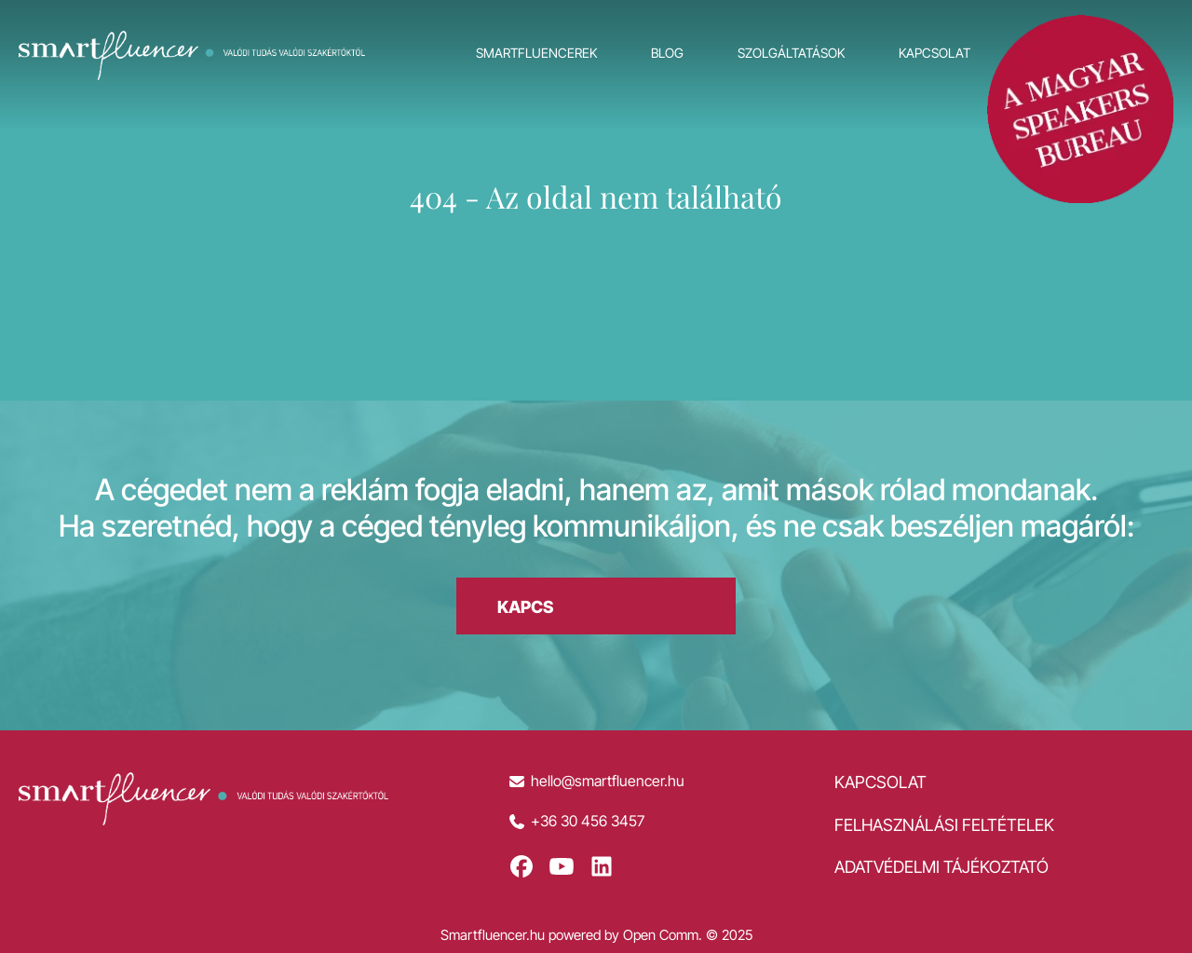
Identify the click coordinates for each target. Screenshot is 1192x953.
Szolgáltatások (791, 53)
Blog (667, 53)
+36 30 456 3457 (587, 821)
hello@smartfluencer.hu (607, 781)
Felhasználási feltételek (944, 825)
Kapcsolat (934, 53)
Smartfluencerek (536, 53)
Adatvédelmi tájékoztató (941, 867)
